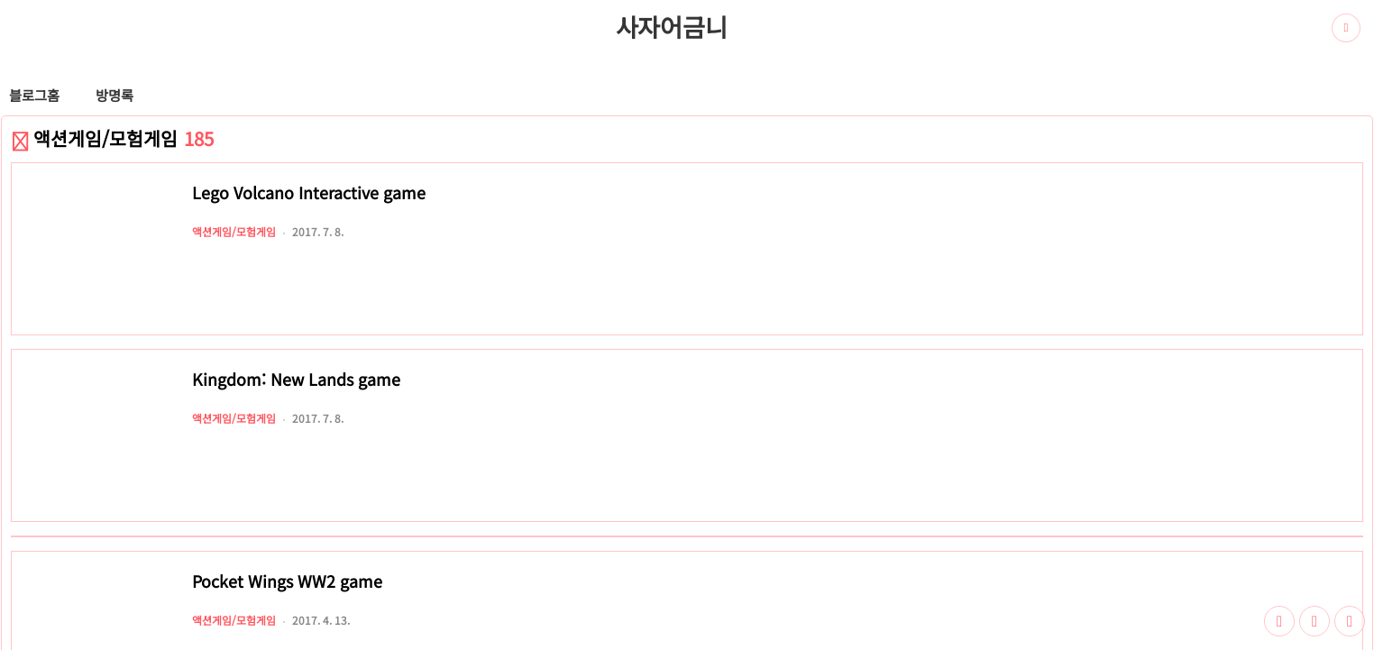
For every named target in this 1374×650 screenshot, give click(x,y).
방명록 (114, 95)
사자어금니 (672, 26)
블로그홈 (34, 95)
